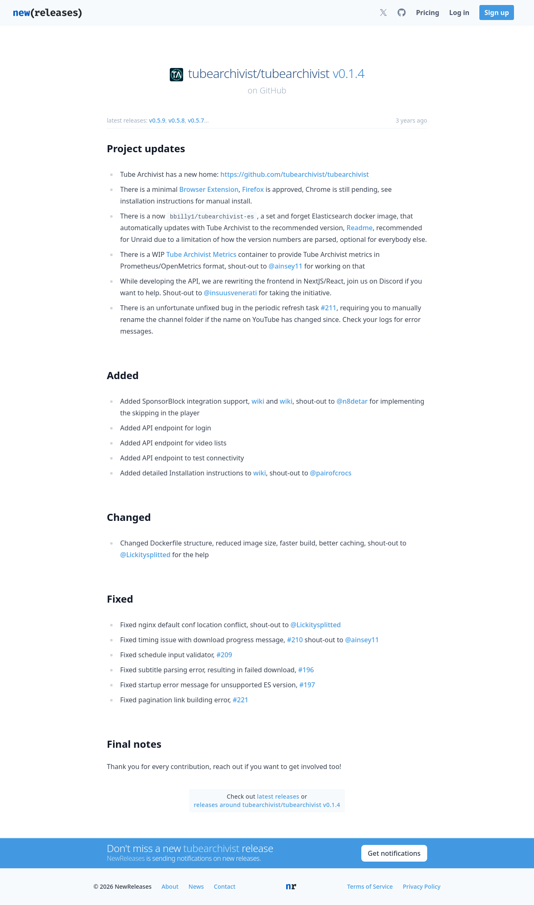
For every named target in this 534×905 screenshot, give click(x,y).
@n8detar (352, 401)
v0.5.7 (196, 120)
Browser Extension (209, 189)
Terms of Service (370, 886)
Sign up (496, 12)
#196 (306, 669)
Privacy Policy (422, 886)
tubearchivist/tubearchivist (259, 73)
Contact (225, 886)
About (170, 886)
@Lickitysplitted (145, 554)
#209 (224, 654)
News (196, 886)
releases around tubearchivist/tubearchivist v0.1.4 (267, 805)
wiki (258, 401)
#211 (329, 307)
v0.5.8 (177, 120)
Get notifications (394, 853)
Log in (459, 12)
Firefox (253, 189)
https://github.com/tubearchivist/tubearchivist (294, 174)
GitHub (272, 90)
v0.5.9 (157, 120)
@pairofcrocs (330, 473)
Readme (360, 227)
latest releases (278, 796)
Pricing (427, 12)
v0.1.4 (349, 73)
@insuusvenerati (230, 292)
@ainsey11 (285, 266)
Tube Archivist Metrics (201, 254)
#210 (295, 639)
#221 (241, 699)
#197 (307, 684)
